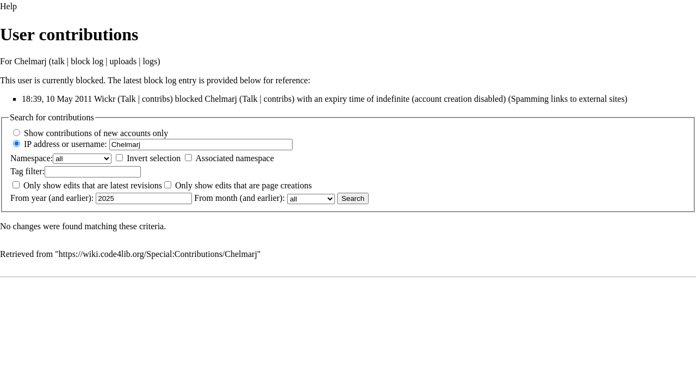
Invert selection (154, 158)
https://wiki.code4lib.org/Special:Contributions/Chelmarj (158, 254)
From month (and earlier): (239, 198)
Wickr (104, 98)
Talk (128, 98)
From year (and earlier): (52, 198)
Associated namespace (234, 158)
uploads (123, 61)
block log (87, 61)
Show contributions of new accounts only (96, 133)
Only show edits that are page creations (243, 185)
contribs (156, 98)
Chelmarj (30, 61)
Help (8, 6)
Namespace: (31, 158)
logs (150, 61)
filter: (27, 171)
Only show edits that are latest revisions (92, 185)
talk (58, 61)
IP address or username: (65, 144)
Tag (16, 171)
